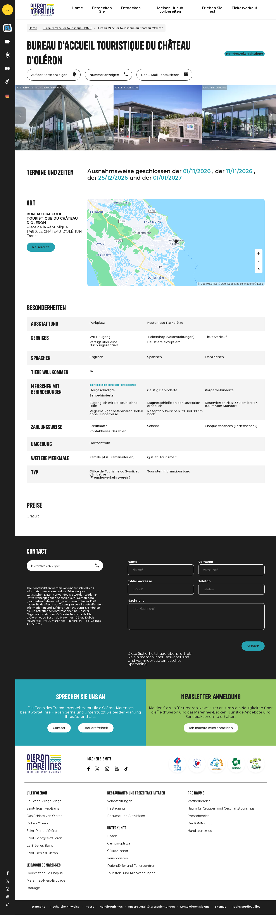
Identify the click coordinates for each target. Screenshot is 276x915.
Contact (59, 728)
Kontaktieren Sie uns (194, 906)
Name (132, 562)
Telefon (204, 581)
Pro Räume (196, 793)
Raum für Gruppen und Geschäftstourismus (221, 808)
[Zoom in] (258, 253)
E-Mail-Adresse (140, 581)
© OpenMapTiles (207, 283)
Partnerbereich (199, 801)
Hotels (112, 835)
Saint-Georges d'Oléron (44, 838)
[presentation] (161, 643)
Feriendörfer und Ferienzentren (131, 865)
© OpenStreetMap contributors (236, 283)
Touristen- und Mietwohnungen (131, 873)
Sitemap (220, 906)
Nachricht (136, 601)
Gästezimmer (117, 850)
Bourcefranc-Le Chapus (44, 873)
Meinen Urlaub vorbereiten (170, 10)
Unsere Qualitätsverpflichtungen (151, 906)
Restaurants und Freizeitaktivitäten (136, 793)
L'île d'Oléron (37, 793)
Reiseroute (41, 247)
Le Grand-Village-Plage (44, 801)
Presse (89, 906)
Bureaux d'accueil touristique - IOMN (67, 28)
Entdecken (131, 8)
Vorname (205, 562)
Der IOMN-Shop (200, 823)
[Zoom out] (258, 261)
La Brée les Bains (40, 845)
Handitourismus (200, 830)
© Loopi (259, 283)
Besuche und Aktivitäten (126, 815)
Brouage (33, 887)
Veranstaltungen (119, 801)
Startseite (38, 906)
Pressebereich (198, 815)
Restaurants (116, 808)
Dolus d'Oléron (38, 823)
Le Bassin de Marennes (44, 865)
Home (77, 8)
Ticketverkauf (244, 8)
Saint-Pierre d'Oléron (42, 830)
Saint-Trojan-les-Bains (43, 808)
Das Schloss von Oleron (44, 815)
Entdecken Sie (102, 10)
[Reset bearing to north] (258, 269)
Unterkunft (116, 828)
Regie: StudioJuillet (246, 906)
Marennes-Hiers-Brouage (46, 880)
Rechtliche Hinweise (64, 906)
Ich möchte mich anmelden (211, 728)
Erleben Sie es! (212, 10)
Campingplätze (119, 843)
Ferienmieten (117, 858)
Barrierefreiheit (96, 728)
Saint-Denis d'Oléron (42, 853)
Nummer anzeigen (45, 566)
